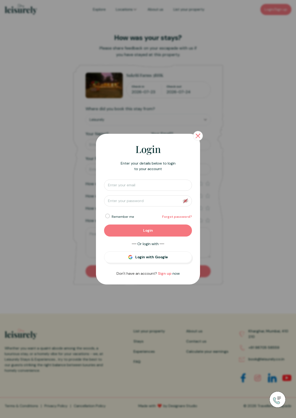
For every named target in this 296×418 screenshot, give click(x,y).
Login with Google (151, 257)
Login (148, 230)
